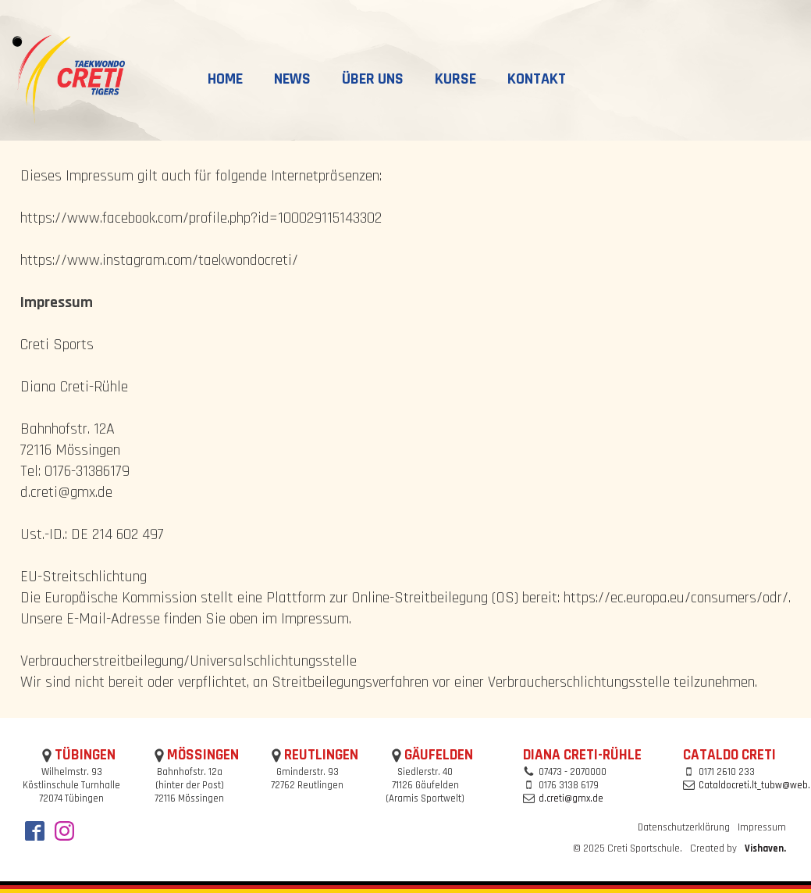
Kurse (455, 79)
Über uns (373, 79)
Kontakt (536, 79)
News (292, 79)
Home (225, 79)
